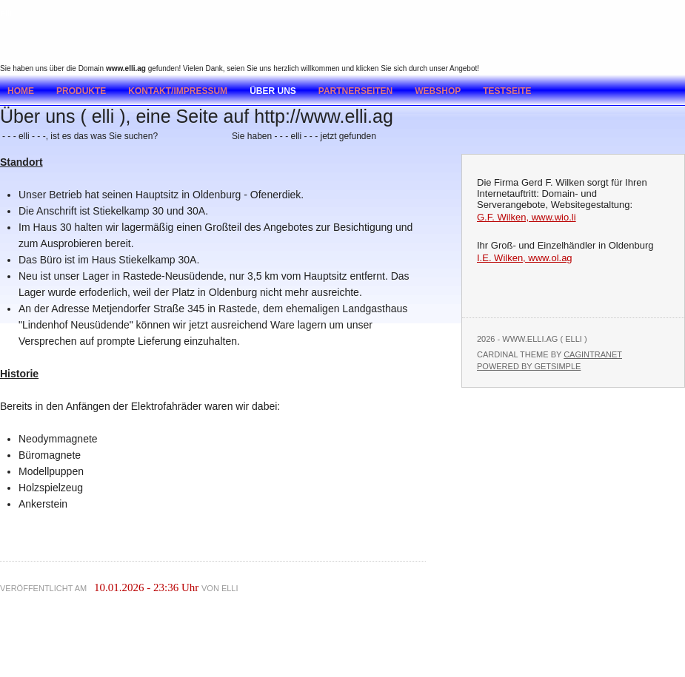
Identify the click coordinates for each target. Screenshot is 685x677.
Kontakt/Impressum (177, 91)
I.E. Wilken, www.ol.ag (524, 257)
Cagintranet (593, 354)
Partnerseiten (355, 91)
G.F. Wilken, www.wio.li (526, 217)
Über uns (273, 91)
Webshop (438, 91)
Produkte (81, 91)
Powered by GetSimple (529, 366)
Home (20, 91)
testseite (507, 91)
